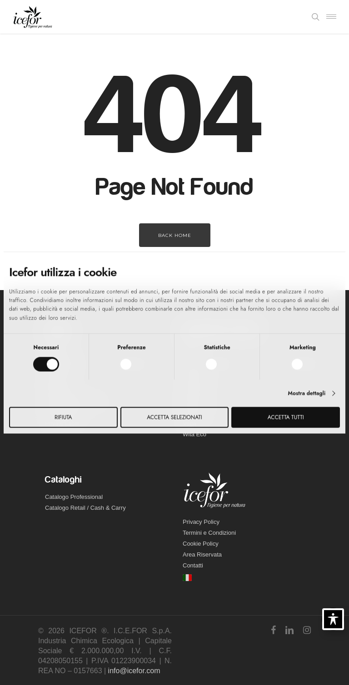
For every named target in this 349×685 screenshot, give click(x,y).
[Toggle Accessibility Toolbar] (333, 619)
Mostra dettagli (306, 393)
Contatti (193, 565)
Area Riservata (202, 554)
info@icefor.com (134, 671)
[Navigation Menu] (331, 16)
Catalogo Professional (74, 496)
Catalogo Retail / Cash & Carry (85, 507)
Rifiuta (63, 417)
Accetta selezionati (174, 417)
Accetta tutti (286, 417)
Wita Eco (194, 434)
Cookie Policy (201, 543)
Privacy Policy (201, 521)
